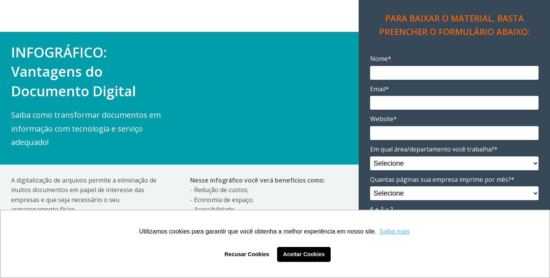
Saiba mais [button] (394, 231)
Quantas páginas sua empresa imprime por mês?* (442, 179)
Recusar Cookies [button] (247, 254)
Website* (383, 119)
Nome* (380, 58)
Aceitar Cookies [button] (304, 254)
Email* (379, 89)
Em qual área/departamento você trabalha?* (434, 149)
